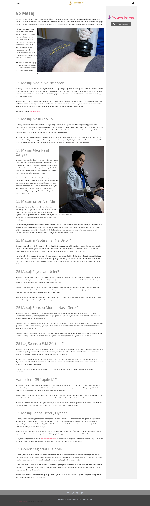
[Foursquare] (82, 492)
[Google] (77, 492)
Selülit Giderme (35, 111)
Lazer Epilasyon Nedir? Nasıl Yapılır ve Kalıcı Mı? (69, 499)
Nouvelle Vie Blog (87, 499)
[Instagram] (72, 492)
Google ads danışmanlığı (22, 501)
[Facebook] (68, 492)
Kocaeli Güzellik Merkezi (48, 439)
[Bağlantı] (77, 3)
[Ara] (133, 3)
